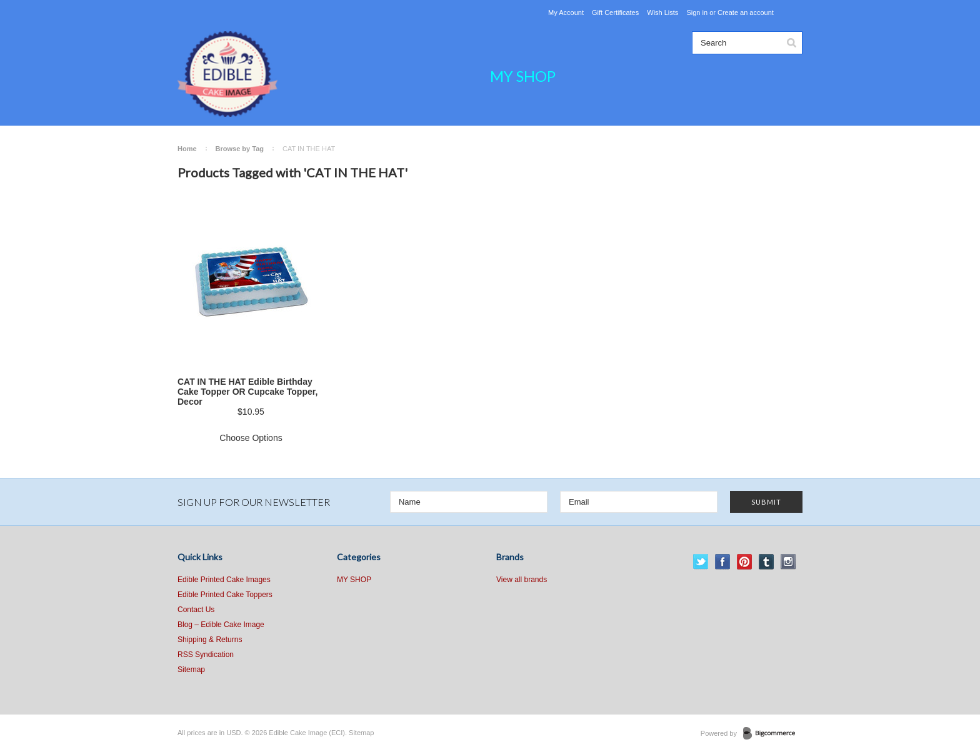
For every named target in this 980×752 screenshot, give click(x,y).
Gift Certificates (615, 12)
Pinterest (744, 562)
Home (187, 148)
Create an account (746, 12)
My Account (566, 12)
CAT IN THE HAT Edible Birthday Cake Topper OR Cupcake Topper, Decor (248, 392)
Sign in (697, 12)
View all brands (521, 579)
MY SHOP (523, 76)
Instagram (788, 562)
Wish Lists (662, 12)
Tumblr (766, 562)
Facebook (723, 562)
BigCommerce (772, 734)
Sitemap (191, 669)
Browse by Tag (240, 148)
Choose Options (250, 438)
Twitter (701, 562)
